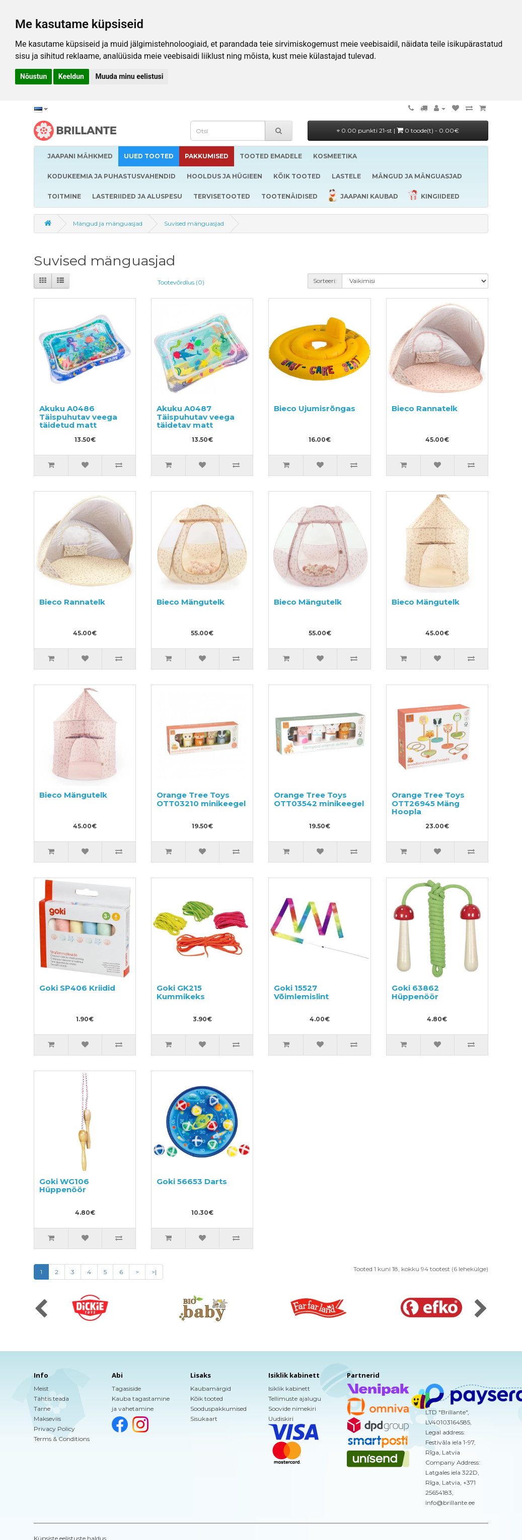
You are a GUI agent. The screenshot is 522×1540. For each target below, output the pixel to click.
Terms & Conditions (62, 1438)
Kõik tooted (206, 1398)
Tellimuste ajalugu (294, 1398)
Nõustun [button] (33, 76)
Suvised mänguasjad (194, 223)
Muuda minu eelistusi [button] (129, 76)
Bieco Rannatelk (425, 408)
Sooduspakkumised (218, 1408)
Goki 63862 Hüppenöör (415, 992)
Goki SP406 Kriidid (77, 988)
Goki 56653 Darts (192, 1181)
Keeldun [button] (71, 76)
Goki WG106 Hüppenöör (64, 1186)
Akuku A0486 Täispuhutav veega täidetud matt (78, 417)
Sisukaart (203, 1418)
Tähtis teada (51, 1398)
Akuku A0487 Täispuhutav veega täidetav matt (196, 417)
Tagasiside (126, 1388)
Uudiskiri (280, 1418)
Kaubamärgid (210, 1388)
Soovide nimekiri (292, 1408)
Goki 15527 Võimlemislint (301, 992)
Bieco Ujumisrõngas (314, 408)
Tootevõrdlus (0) (181, 282)
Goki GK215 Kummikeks (181, 992)
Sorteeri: (325, 280)
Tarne (42, 1408)
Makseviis (47, 1418)
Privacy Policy (54, 1428)
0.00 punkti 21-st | (398, 130)
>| (154, 1272)
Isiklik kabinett (289, 1388)
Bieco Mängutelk (191, 602)
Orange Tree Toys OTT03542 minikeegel (319, 799)
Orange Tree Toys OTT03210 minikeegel (201, 799)
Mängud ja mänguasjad (107, 223)
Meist (41, 1388)
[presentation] (41, 1309)
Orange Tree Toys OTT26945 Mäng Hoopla (428, 803)
